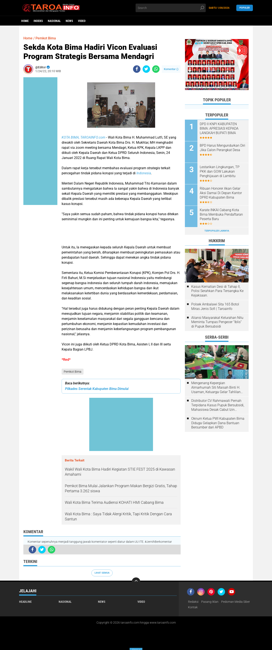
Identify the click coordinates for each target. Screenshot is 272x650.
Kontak (193, 607)
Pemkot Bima (72, 371)
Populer (244, 7)
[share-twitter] (146, 69)
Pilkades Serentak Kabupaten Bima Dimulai (97, 389)
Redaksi (193, 601)
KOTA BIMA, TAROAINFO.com (83, 137)
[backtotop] (136, 581)
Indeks (38, 21)
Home (25, 21)
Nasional (54, 21)
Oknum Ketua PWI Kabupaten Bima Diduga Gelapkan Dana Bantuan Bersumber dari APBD (217, 423)
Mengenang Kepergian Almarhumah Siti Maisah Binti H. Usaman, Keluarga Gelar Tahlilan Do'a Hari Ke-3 (216, 387)
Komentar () (171, 69)
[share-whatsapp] (156, 69)
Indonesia (143, 173)
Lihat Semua (102, 572)
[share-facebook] (136, 69)
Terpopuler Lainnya (216, 230)
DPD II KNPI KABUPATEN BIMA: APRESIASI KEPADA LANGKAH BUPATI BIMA (219, 128)
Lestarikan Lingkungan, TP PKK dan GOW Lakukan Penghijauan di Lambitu (219, 171)
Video (81, 21)
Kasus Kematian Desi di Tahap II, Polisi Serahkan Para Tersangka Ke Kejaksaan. (217, 291)
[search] (171, 8)
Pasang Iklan (209, 601)
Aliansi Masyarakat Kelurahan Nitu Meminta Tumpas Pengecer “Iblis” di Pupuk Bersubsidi (217, 322)
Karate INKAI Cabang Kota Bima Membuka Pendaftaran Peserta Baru (221, 214)
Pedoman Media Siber (235, 601)
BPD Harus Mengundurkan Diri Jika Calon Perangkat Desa (222, 147)
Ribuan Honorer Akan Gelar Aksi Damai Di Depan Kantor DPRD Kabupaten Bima (221, 192)
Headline (25, 601)
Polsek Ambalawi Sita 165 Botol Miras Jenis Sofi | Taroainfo (215, 306)
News (69, 21)
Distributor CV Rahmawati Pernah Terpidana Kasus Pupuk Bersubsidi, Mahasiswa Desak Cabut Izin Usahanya (217, 405)
